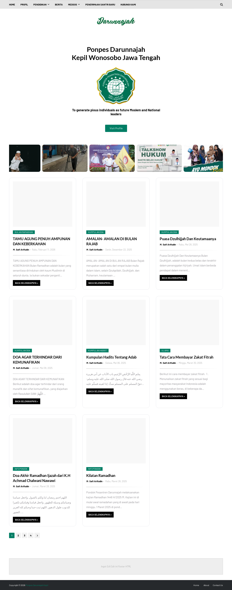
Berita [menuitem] (59, 4)
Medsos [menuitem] (72, 4)
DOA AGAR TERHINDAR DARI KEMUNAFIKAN (37, 359)
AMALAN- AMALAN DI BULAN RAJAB (111, 241)
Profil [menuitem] (24, 4)
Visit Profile (116, 128)
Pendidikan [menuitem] (40, 4)
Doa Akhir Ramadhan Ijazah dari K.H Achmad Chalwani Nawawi (41, 478)
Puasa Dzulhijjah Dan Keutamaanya (188, 239)
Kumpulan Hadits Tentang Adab (111, 357)
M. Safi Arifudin (21, 249)
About (206, 585)
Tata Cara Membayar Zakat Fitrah (186, 357)
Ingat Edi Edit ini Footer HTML (116, 566)
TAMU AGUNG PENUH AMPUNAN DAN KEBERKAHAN (41, 241)
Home (196, 585)
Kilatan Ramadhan (100, 475)
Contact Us (218, 585)
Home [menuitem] (12, 4)
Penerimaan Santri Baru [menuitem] (100, 4)
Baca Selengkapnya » (26, 283)
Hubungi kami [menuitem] (128, 4)
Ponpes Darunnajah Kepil (37, 585)
